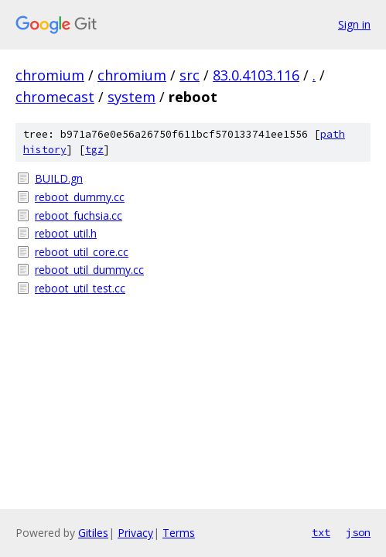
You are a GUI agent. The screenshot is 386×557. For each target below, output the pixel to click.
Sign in (354, 24)
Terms (178, 532)
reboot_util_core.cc (81, 251)
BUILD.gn (59, 178)
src (189, 75)
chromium (49, 75)
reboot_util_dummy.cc (89, 269)
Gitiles (93, 532)
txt (321, 532)
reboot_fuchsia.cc (78, 215)
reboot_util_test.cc (80, 288)
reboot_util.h (66, 233)
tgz (94, 149)
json (358, 532)
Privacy (135, 532)
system (131, 96)
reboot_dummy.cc (80, 197)
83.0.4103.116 (256, 75)
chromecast (54, 96)
